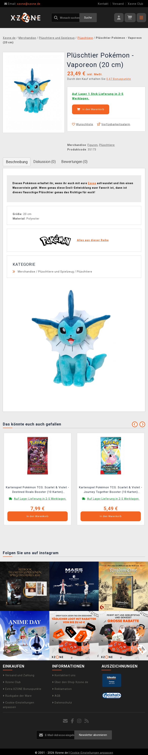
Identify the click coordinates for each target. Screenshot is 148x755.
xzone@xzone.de (22, 3)
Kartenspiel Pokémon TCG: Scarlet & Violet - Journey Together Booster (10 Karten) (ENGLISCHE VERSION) (110, 490)
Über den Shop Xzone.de (70, 682)
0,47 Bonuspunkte (118, 78)
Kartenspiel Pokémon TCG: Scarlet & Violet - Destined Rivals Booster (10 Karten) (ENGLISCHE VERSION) (37, 490)
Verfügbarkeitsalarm (113, 124)
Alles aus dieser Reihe (93, 240)
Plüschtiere (107, 144)
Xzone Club (135, 3)
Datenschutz (62, 702)
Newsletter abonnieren (93, 735)
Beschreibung (16, 162)
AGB (56, 695)
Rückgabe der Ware (17, 695)
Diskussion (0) (44, 161)
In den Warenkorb (90, 109)
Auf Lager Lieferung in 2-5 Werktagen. (40, 498)
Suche (88, 17)
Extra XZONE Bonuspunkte (22, 688)
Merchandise (26, 271)
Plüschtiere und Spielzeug (56, 271)
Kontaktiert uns (64, 675)
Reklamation (62, 688)
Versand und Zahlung (18, 675)
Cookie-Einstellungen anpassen (91, 752)
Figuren (93, 144)
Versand (118, 3)
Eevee (92, 183)
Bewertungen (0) (74, 161)
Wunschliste (82, 124)
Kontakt (103, 3)
